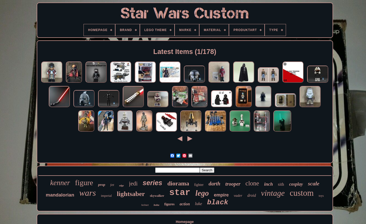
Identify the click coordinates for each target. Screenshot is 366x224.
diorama (178, 183)
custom (302, 193)
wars (87, 193)
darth (214, 184)
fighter (199, 185)
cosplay (296, 184)
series (152, 183)
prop (101, 185)
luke (198, 203)
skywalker (157, 196)
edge (121, 185)
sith (281, 184)
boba (156, 204)
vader (238, 195)
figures (169, 204)
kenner (60, 183)
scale (313, 183)
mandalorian (60, 195)
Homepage (185, 222)
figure (84, 182)
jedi (133, 183)
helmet (145, 204)
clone (252, 183)
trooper (232, 184)
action (185, 204)
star (179, 193)
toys (321, 196)
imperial (106, 196)
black (217, 202)
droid (251, 195)
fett (112, 185)
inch (268, 184)
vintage (272, 193)
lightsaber (131, 194)
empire (221, 195)
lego (202, 193)
